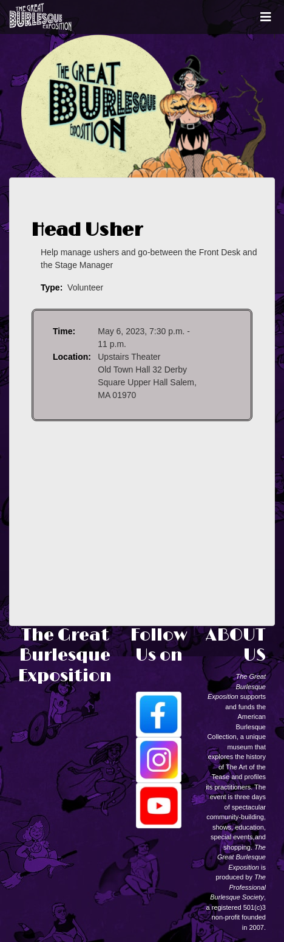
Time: (64, 331)
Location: (72, 357)
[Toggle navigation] (265, 17)
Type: (52, 287)
